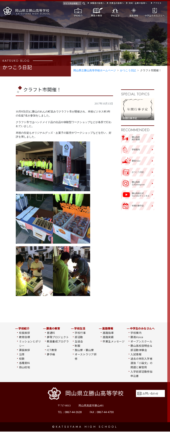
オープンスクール (141, 342)
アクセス (157, 2)
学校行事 (80, 333)
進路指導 (108, 333)
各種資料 (24, 363)
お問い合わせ (150, 393)
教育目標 (24, 337)
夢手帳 (51, 355)
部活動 (79, 337)
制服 (77, 346)
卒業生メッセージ (114, 342)
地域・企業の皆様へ (138, 2)
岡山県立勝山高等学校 (26, 11)
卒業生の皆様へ (116, 2)
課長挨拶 (24, 350)
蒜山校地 (24, 367)
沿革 (22, 355)
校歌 (22, 359)
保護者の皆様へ (97, 2)
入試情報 (135, 355)
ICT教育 (52, 350)
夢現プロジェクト (58, 337)
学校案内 (135, 333)
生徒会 (79, 342)
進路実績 (108, 337)
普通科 (51, 333)
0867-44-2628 (70, 412)
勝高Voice (136, 337)
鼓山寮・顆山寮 (84, 350)
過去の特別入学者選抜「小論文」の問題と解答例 (141, 363)
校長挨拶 (24, 333)
